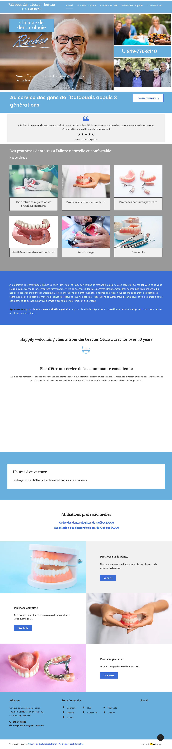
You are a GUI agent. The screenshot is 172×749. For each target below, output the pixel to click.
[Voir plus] (108, 578)
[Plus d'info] (23, 628)
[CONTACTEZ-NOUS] (148, 98)
